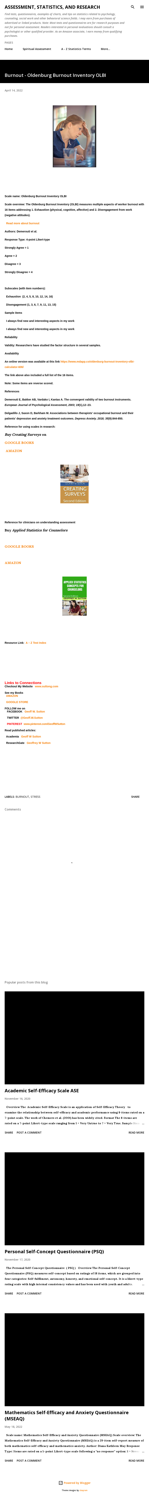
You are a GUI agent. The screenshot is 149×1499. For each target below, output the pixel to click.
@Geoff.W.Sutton (32, 717)
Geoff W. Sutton (35, 711)
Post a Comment (29, 1132)
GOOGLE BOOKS (19, 442)
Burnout (22, 796)
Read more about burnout (22, 223)
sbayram (83, 1490)
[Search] (132, 7)
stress (35, 796)
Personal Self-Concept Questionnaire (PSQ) (54, 1251)
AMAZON (14, 451)
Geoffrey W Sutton (39, 742)
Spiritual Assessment (37, 49)
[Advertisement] (74, 941)
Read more (136, 1132)
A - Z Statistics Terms (76, 49)
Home (9, 49)
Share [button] (135, 796)
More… (105, 49)
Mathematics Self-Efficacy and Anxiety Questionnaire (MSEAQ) (67, 1415)
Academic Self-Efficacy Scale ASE (42, 1090)
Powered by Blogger (74, 1483)
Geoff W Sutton (31, 736)
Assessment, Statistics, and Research (52, 7)
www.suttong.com (46, 686)
